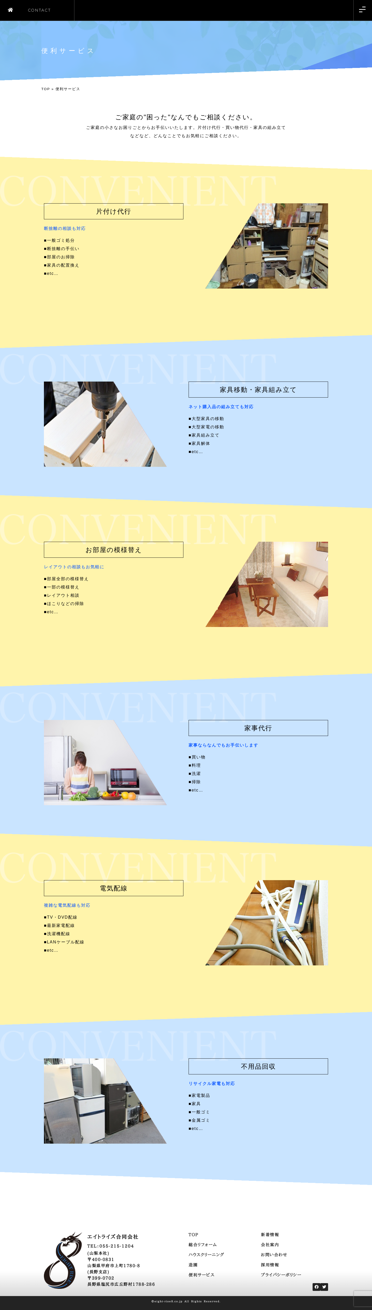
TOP (45, 89)
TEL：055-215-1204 (110, 1246)
